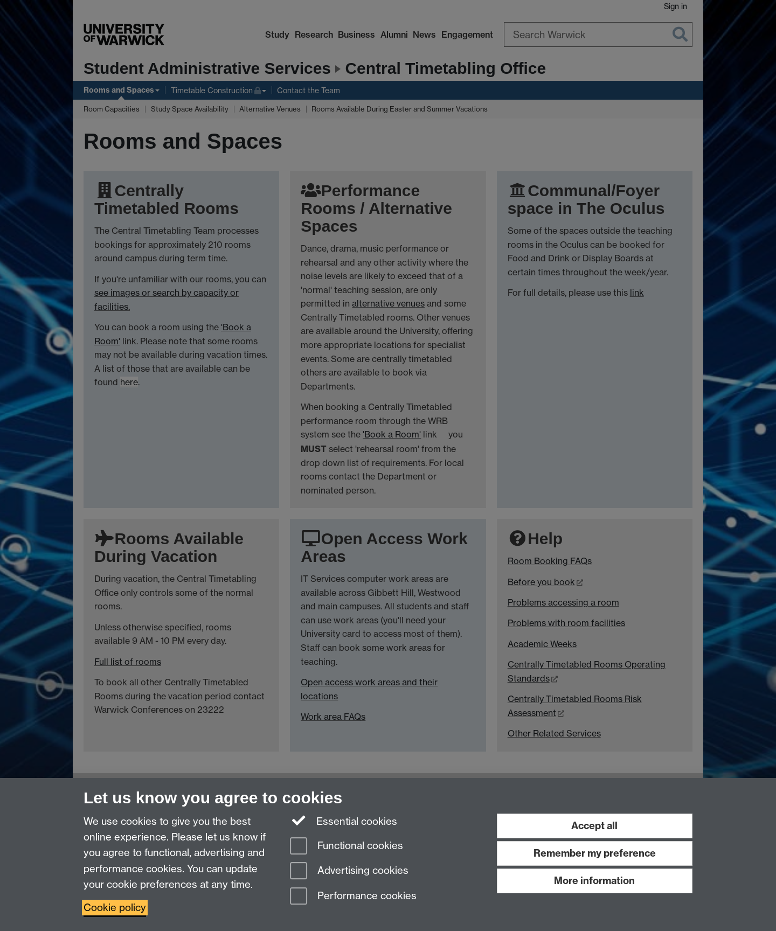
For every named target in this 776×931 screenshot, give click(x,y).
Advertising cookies (349, 871)
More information (594, 880)
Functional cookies (346, 847)
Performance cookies (353, 897)
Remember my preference (595, 853)
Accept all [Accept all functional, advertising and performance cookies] (594, 825)
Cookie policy (115, 907)
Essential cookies (343, 821)
